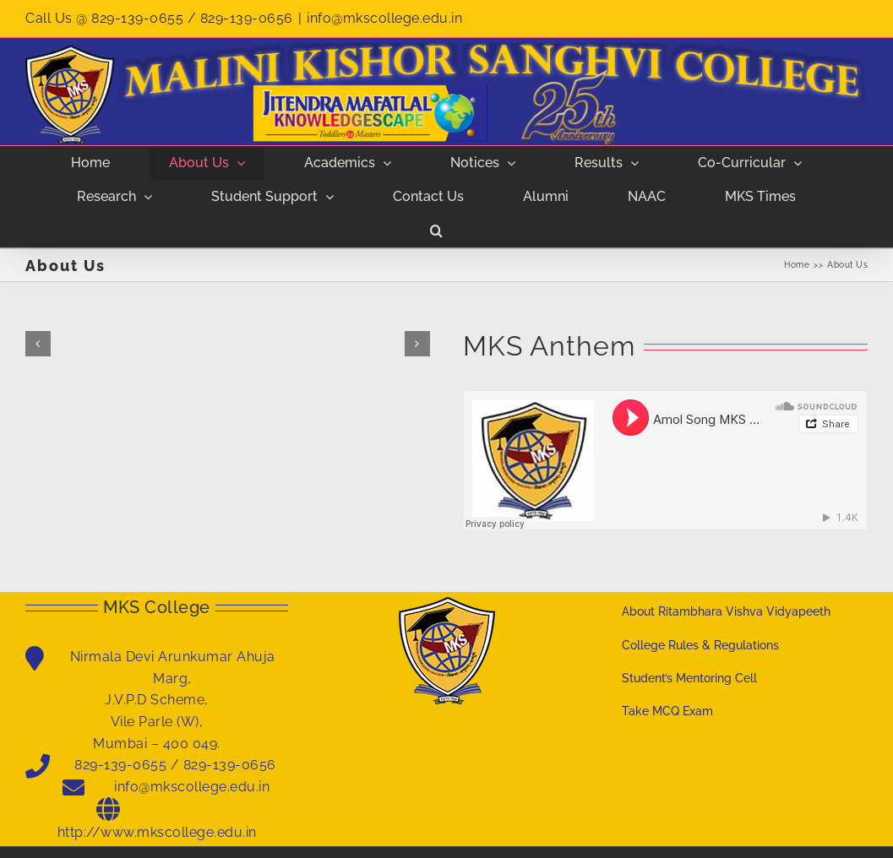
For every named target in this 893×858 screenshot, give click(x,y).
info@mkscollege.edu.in (384, 18)
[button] (436, 230)
